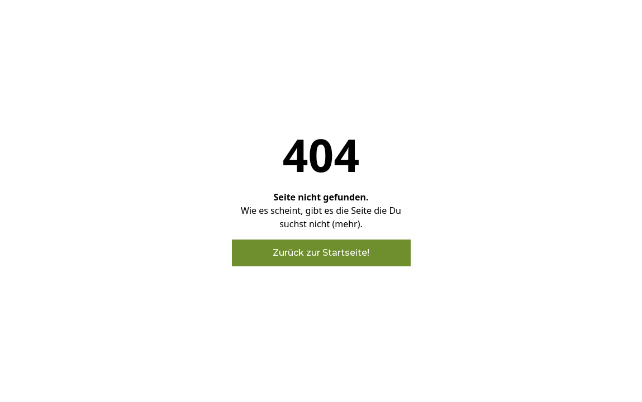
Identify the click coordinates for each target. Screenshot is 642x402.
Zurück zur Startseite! (321, 252)
